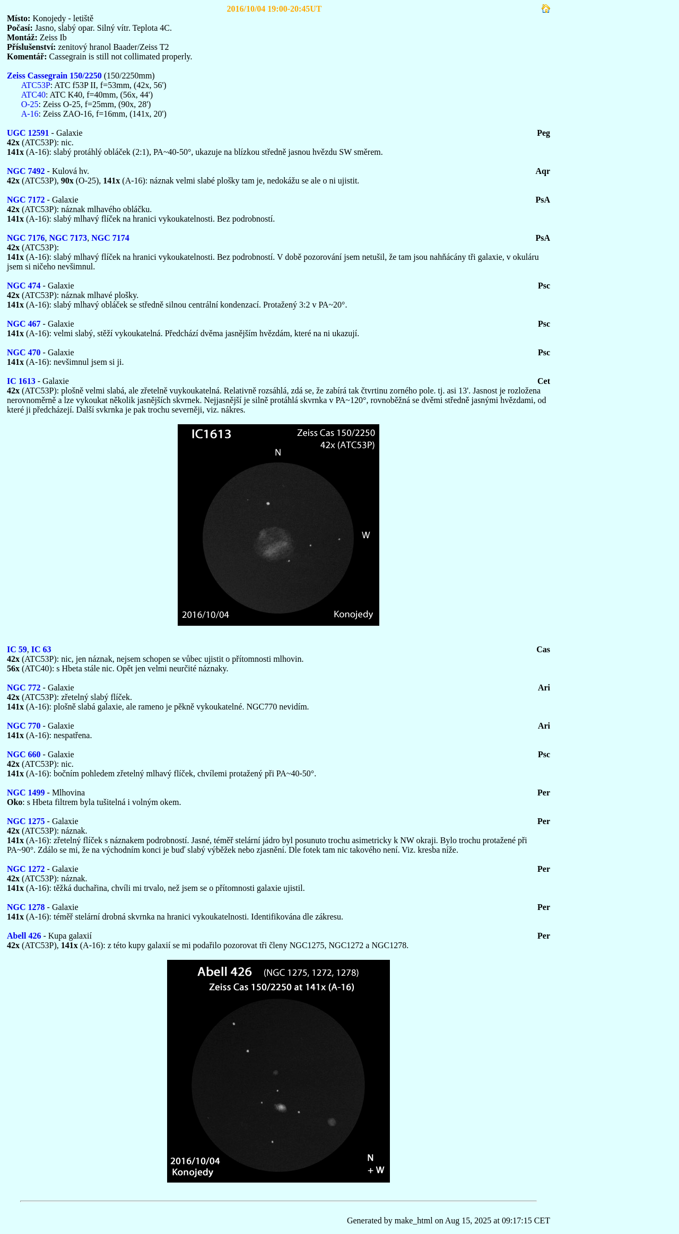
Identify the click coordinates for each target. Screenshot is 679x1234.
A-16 (30, 113)
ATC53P (35, 85)
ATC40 (33, 94)
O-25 (30, 104)
